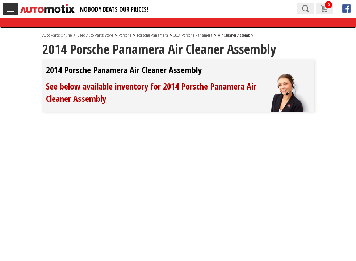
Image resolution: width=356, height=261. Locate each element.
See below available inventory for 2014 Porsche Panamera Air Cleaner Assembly (151, 92)
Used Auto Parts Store (95, 35)
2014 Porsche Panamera (193, 35)
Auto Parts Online (57, 35)
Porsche (124, 35)
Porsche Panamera (153, 35)
